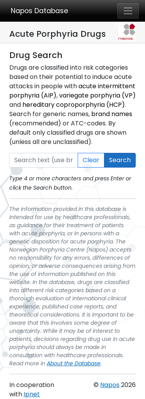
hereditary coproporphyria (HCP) (73, 104)
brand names (111, 114)
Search (120, 160)
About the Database (74, 363)
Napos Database (39, 10)
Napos (109, 384)
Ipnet (32, 394)
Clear (91, 160)
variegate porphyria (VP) (97, 95)
